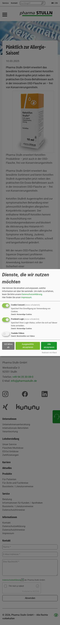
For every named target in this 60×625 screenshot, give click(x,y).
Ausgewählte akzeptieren (28, 345)
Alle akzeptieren (49, 345)
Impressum (26, 297)
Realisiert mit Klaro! (49, 353)
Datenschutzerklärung (32, 294)
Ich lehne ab (8, 345)
